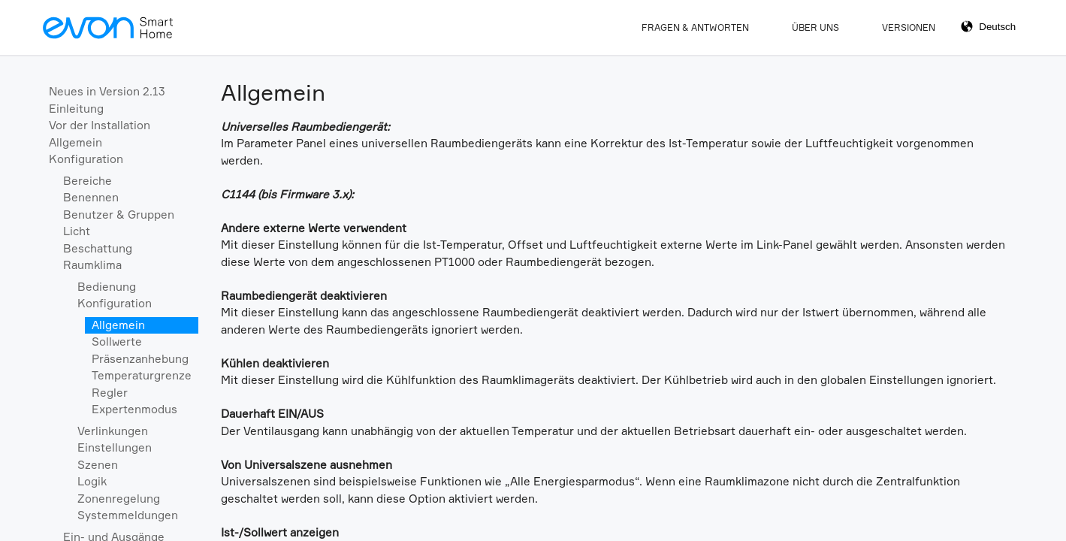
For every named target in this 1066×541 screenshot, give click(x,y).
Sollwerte (117, 341)
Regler (110, 392)
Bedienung (106, 287)
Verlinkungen (112, 431)
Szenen (97, 465)
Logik (92, 481)
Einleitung (76, 108)
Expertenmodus (134, 409)
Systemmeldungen (127, 515)
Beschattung (97, 248)
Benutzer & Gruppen (118, 214)
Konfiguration (86, 159)
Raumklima (92, 265)
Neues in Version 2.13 (107, 91)
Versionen (908, 27)
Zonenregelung (118, 498)
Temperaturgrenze (142, 375)
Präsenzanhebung (140, 359)
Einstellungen (114, 447)
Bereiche (87, 181)
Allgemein (75, 142)
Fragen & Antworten (695, 27)
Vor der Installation (99, 125)
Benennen (91, 197)
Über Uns (815, 27)
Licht (76, 231)
